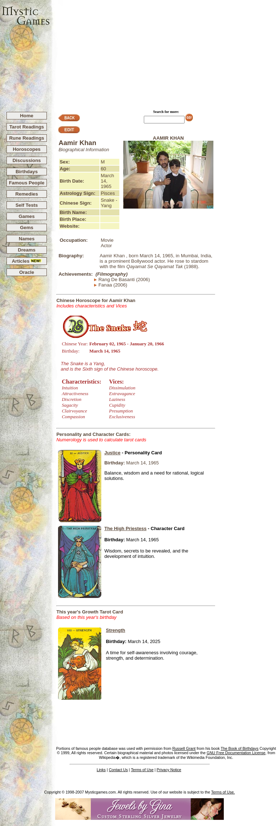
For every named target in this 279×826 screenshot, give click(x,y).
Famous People (27, 182)
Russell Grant (184, 748)
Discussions (27, 160)
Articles (27, 261)
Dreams (27, 250)
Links (101, 770)
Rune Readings (26, 138)
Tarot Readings (26, 127)
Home (26, 115)
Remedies (26, 194)
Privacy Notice (169, 770)
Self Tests (26, 205)
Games (27, 216)
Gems (26, 227)
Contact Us (118, 770)
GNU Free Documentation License (236, 753)
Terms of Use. (223, 792)
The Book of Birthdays (239, 748)
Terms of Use (142, 770)
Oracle (26, 272)
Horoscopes (26, 149)
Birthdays (26, 171)
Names (27, 238)
